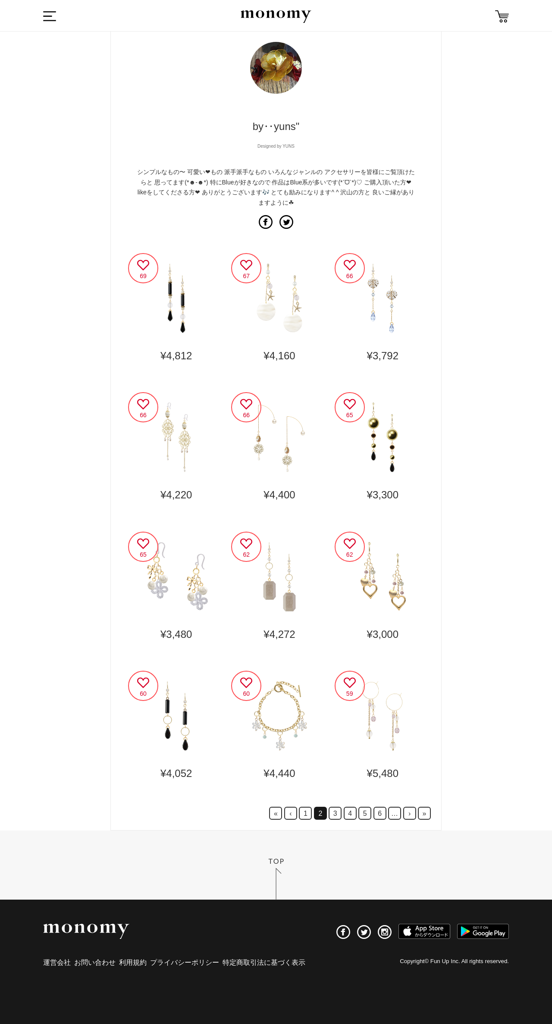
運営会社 (57, 962)
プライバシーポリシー (184, 962)
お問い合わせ (95, 962)
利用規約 (133, 962)
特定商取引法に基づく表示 (264, 962)
